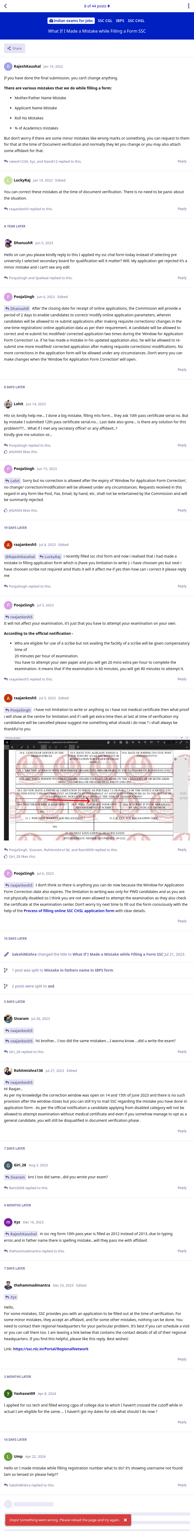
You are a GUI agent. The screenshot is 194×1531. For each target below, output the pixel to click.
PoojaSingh (20, 710)
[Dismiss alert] (125, 1520)
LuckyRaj (53, 556)
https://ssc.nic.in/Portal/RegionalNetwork (50, 1348)
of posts (97, 5)
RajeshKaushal (23, 1233)
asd (51, 986)
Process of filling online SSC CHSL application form (69, 910)
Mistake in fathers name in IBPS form (78, 970)
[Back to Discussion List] (5, 6)
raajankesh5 (21, 616)
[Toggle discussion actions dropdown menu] (188, 6)
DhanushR (19, 308)
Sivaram (17, 1177)
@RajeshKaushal (20, 556)
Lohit (15, 480)
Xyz (13, 1297)
